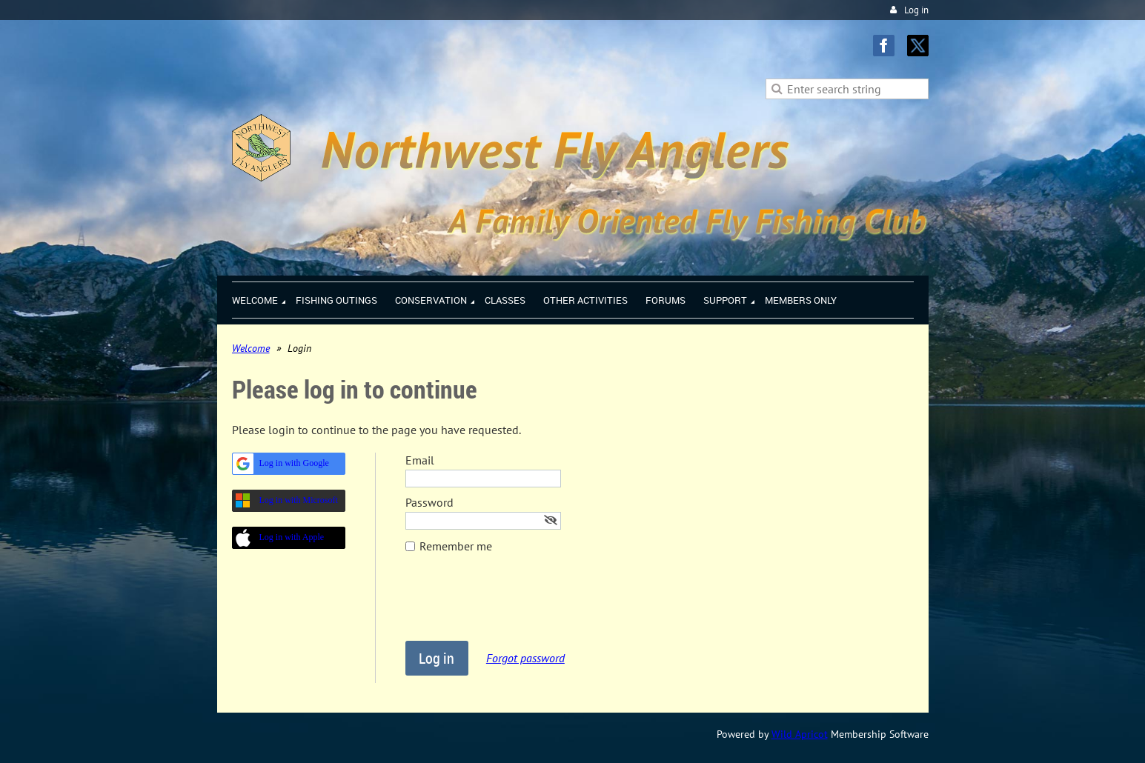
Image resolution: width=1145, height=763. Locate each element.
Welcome (251, 348)
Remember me (455, 546)
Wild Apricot (799, 734)
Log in (916, 10)
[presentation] (518, 604)
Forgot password (525, 657)
